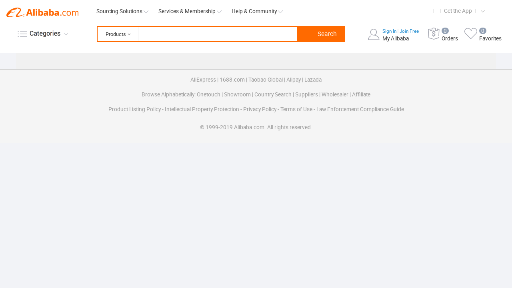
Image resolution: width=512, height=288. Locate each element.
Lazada (313, 79)
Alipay (293, 79)
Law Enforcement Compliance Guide (360, 109)
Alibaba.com (42, 12)
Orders (450, 38)
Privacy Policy (260, 109)
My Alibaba (395, 38)
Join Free (409, 31)
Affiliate (361, 94)
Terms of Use (297, 109)
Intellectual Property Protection (202, 109)
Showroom (237, 94)
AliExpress (203, 79)
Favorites (490, 38)
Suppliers (306, 94)
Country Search (273, 94)
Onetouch (208, 94)
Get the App (458, 11)
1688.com (232, 79)
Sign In (390, 31)
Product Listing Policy (135, 109)
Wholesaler (335, 94)
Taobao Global (265, 79)
